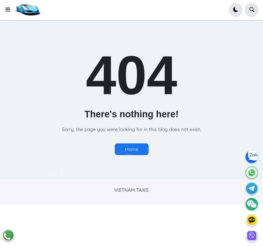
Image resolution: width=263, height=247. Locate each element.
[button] (9, 10)
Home (131, 149)
